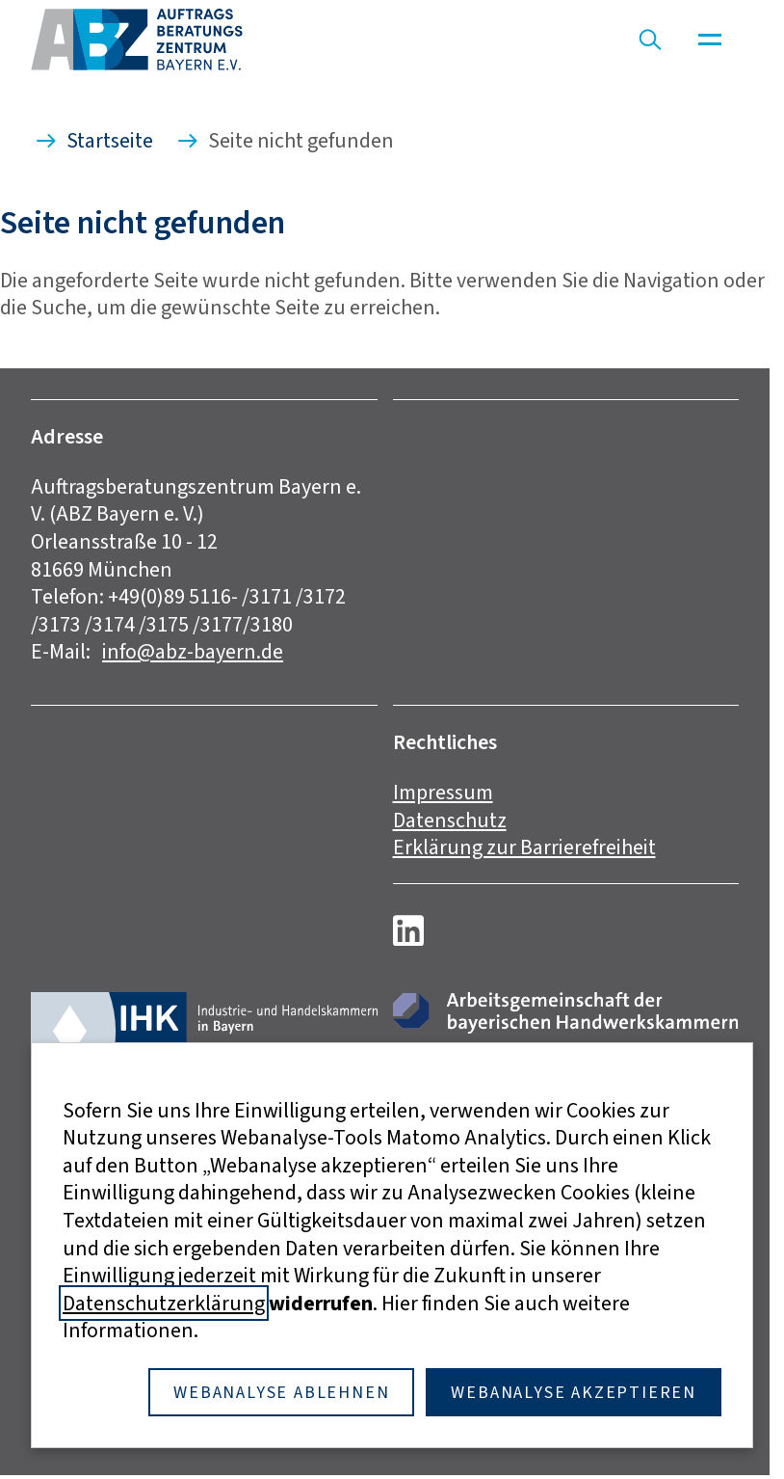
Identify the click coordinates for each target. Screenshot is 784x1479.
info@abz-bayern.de (192, 651)
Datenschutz (450, 820)
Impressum (443, 792)
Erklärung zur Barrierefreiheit (524, 847)
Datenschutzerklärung (164, 1303)
